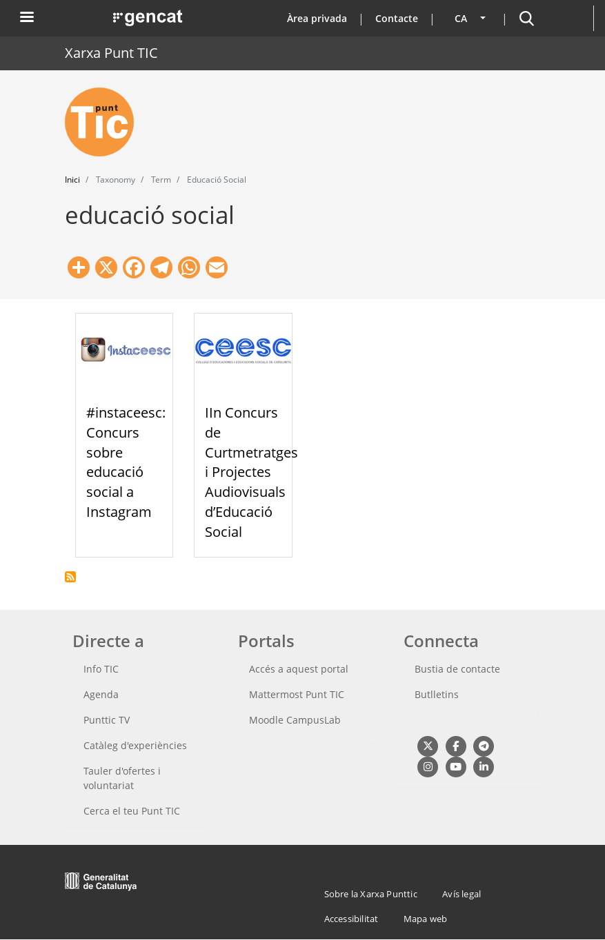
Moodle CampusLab (295, 719)
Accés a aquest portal (298, 668)
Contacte (396, 18)
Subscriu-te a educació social (70, 576)
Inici (72, 179)
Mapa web (426, 918)
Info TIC (101, 668)
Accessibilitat (351, 918)
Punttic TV (106, 719)
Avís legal (461, 894)
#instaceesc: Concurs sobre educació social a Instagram (126, 462)
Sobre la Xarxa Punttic (370, 894)
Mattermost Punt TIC (296, 694)
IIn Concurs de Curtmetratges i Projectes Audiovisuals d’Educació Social (251, 472)
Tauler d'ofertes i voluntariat (122, 778)
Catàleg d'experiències (135, 745)
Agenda (101, 694)
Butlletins (437, 694)
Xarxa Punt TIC (111, 52)
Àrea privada (317, 18)
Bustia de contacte (457, 668)
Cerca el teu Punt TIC (131, 810)
